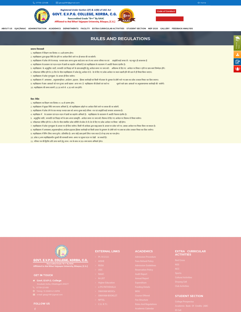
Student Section (136, 29)
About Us (7, 29)
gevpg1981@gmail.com (69, 3)
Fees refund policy (144, 305)
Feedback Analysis (182, 29)
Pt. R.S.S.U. (102, 300)
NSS (177, 308)
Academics (55, 29)
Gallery (165, 29)
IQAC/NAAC (20, 29)
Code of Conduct (166, 11)
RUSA (99, 309)
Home (202, 3)
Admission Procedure (145, 300)
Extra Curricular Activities (108, 29)
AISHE (99, 305)
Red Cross (180, 304)
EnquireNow (237, 45)
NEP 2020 (153, 29)
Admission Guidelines (145, 309)
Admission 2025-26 (169, 18)
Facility (85, 29)
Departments (70, 29)
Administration (37, 29)
